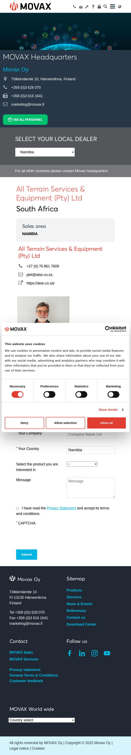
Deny (24, 423)
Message (23, 480)
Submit (26, 554)
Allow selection (65, 423)
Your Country (27, 448)
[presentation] (47, 536)
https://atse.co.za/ (41, 283)
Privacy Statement (61, 508)
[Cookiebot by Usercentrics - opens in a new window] (108, 329)
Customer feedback (26, 681)
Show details (108, 409)
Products (74, 590)
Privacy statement (25, 670)
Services (74, 597)
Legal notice (19, 748)
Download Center (81, 624)
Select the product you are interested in (37, 467)
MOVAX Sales (21, 652)
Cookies (38, 748)
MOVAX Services (24, 659)
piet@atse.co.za (39, 275)
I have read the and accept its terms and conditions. (62, 511)
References (76, 611)
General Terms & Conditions (34, 675)
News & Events (79, 604)
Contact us (76, 617)
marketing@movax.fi (27, 104)
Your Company (29, 433)
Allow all (106, 423)
